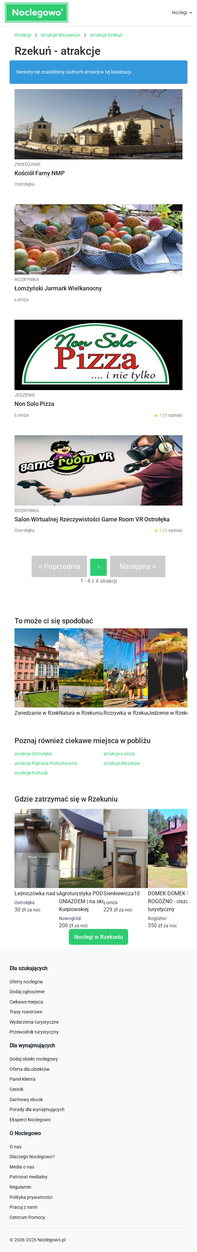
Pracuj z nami (23, 1207)
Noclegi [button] (180, 12)
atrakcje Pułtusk (31, 772)
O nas (15, 1146)
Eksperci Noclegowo (30, 1119)
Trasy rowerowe (26, 1011)
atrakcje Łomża (119, 753)
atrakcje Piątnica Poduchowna (45, 763)
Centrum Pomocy (27, 1217)
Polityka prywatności (31, 1197)
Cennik (16, 1089)
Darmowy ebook (26, 1099)
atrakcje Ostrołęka (33, 753)
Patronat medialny (28, 1176)
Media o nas (22, 1167)
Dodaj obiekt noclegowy (34, 1059)
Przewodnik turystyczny (34, 1032)
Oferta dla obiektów (30, 1069)
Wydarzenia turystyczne (34, 1022)
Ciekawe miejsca (26, 1002)
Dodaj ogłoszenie (27, 991)
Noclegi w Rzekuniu (98, 937)
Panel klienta (23, 1079)
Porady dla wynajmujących (37, 1109)
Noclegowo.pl (52, 1239)
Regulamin (20, 1187)
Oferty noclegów (26, 981)
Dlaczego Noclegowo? (32, 1156)
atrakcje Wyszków (121, 763)
